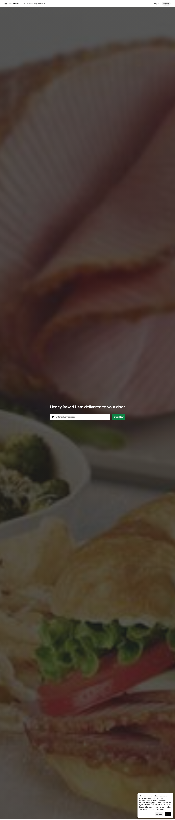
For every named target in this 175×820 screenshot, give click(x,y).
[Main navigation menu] (5, 3)
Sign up (166, 3)
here (162, 809)
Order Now (119, 417)
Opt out (159, 814)
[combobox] (81, 417)
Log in (156, 3)
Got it (168, 814)
